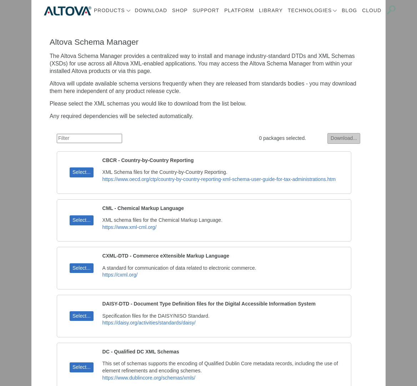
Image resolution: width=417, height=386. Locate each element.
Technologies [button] (310, 10)
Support (206, 10)
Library (271, 10)
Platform (239, 10)
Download (151, 10)
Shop (180, 10)
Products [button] (109, 10)
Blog (349, 10)
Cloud (371, 10)
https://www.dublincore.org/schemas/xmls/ (149, 378)
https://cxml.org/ (120, 275)
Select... (81, 172)
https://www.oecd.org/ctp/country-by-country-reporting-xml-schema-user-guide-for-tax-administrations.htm (219, 179)
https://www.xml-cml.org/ (129, 227)
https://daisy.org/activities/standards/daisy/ (149, 323)
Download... (344, 138)
